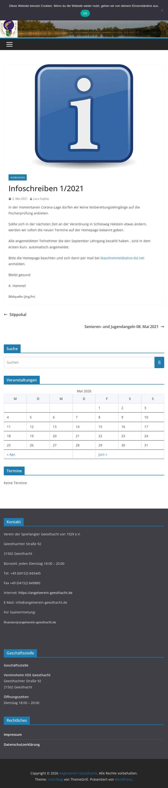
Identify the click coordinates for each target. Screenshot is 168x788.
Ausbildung (17, 177)
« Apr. (11, 454)
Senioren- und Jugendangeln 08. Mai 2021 (124, 326)
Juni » (102, 454)
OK (85, 13)
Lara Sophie (41, 199)
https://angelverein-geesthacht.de (45, 592)
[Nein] (162, 10)
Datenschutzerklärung (22, 744)
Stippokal (15, 314)
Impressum (13, 734)
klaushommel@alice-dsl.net (122, 258)
